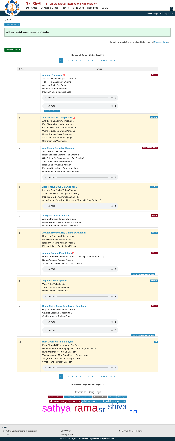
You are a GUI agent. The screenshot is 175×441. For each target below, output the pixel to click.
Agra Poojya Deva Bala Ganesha (59, 187)
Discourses (31, 8)
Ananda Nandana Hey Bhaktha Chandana (64, 232)
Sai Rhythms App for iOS (115, 401)
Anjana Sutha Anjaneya (54, 280)
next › (104, 60)
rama (86, 408)
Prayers (66, 8)
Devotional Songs (49, 8)
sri (102, 409)
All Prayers (122, 397)
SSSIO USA (66, 431)
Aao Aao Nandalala (53, 75)
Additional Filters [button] (12, 50)
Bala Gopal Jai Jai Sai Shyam (57, 341)
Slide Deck (78, 8)
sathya (56, 408)
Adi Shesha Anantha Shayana (58, 148)
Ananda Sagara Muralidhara (58, 253)
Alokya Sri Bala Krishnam (55, 215)
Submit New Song (73, 401)
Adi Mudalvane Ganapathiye (58, 117)
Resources (92, 8)
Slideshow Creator (57, 401)
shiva (117, 406)
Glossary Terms (161, 42)
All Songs (68, 397)
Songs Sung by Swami (82, 397)
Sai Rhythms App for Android (93, 401)
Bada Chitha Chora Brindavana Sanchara (64, 306)
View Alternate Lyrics (52, 111)
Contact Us (7, 435)
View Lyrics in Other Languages (143, 274)
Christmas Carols (100, 397)
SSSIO (105, 8)
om (133, 411)
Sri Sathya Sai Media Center (131, 431)
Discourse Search (55, 397)
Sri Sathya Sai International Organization (20, 431)
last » (112, 60)
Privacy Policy (67, 435)
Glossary (163, 14)
